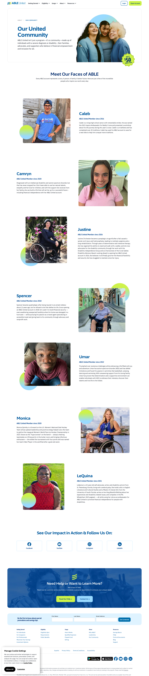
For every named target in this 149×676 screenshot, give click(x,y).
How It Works (69, 632)
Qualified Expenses (70, 635)
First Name (55, 616)
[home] (16, 3)
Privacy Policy (66, 650)
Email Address (100, 616)
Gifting (67, 640)
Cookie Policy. (27, 663)
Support (115, 642)
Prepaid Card (69, 637)
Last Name (77, 616)
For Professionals (22, 637)
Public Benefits (45, 637)
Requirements (45, 635)
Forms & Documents (119, 637)
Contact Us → (85, 599)
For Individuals (21, 632)
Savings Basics (117, 632)
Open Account (135, 3)
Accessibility (91, 650)
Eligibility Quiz (45, 632)
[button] (34, 3)
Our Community (93, 637)
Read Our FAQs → (65, 599)
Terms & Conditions (78, 650)
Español (56, 650)
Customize (21, 669)
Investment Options (22, 642)
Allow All (9, 669)
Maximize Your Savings (23, 640)
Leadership (92, 635)
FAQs (114, 635)
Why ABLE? (92, 632)
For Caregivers (21, 635)
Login (124, 3)
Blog (114, 640)
